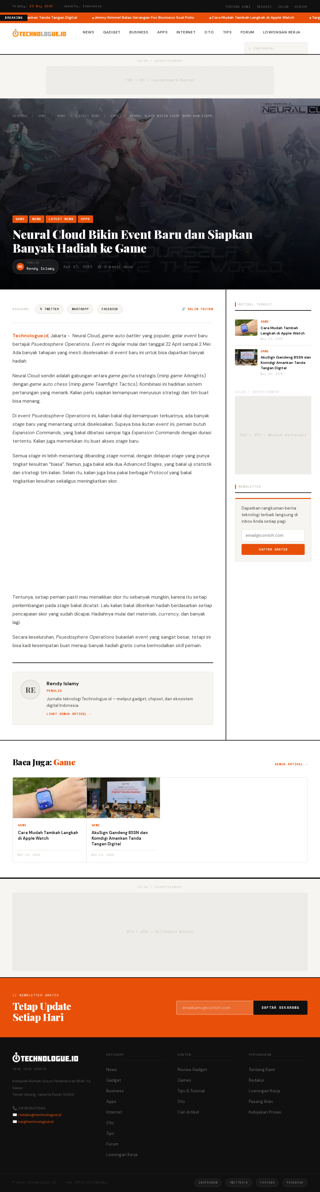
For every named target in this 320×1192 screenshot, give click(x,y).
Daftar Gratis (273, 549)
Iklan (283, 6)
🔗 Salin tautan (197, 309)
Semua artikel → (291, 764)
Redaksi (264, 6)
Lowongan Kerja (281, 32)
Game (42, 115)
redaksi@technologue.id (39, 1114)
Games (184, 1080)
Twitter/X (238, 1182)
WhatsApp (80, 309)
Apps (162, 32)
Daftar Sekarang (281, 1007)
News (88, 32)
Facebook (110, 309)
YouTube (267, 1182)
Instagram (207, 1182)
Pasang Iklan (261, 1101)
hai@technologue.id (35, 1121)
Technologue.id (30, 336)
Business (138, 32)
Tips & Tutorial (191, 1091)
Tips (227, 32)
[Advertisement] (160, 166)
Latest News (88, 115)
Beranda (20, 115)
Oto (209, 32)
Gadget (112, 32)
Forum (248, 32)
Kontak (301, 6)
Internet (186, 32)
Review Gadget (192, 1069)
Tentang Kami (238, 6)
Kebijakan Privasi (265, 1112)
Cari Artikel (188, 1112)
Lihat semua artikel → (69, 714)
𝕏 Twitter (49, 309)
